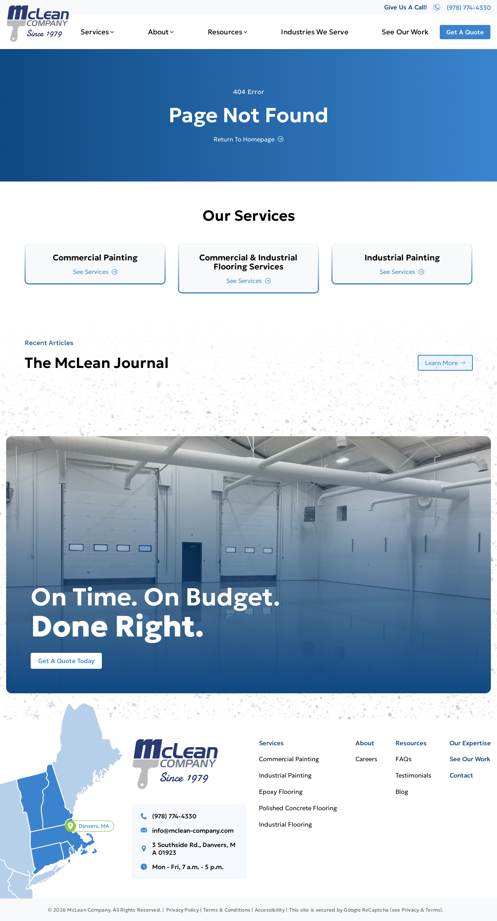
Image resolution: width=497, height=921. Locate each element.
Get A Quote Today (66, 661)
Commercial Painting (289, 759)
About (158, 31)
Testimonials (413, 775)
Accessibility (270, 910)
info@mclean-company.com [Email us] (193, 830)
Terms (432, 910)
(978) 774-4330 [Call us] (174, 816)
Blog (402, 792)
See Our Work (405, 31)
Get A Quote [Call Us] (465, 32)
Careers (366, 759)
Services (95, 31)
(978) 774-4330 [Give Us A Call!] (462, 7)
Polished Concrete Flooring (298, 808)
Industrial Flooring (285, 824)
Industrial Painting (285, 775)
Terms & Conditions (226, 910)
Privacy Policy (182, 910)
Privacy (410, 910)
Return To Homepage (244, 139)
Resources (225, 31)
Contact (461, 775)
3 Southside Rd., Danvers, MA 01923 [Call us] (194, 848)
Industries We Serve (314, 31)
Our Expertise (470, 743)
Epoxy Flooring (281, 792)
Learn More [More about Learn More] (441, 363)
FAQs (404, 759)
